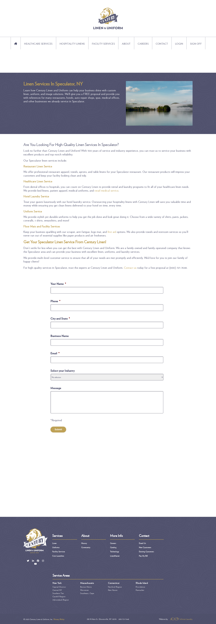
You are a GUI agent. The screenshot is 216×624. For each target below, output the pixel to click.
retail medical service (106, 190)
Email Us (142, 543)
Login (179, 43)
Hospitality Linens (72, 43)
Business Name (59, 336)
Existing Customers (146, 551)
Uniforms (55, 547)
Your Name (58, 284)
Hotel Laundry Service (36, 196)
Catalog (113, 547)
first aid (112, 232)
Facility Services (103, 43)
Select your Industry (62, 370)
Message (55, 388)
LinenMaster (115, 555)
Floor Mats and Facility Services (41, 226)
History (84, 543)
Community (85, 547)
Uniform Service (32, 211)
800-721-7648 (124, 618)
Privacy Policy (59, 619)
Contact (162, 43)
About (126, 43)
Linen (54, 543)
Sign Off (196, 43)
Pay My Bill (143, 555)
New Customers (145, 547)
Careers (143, 43)
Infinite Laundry (181, 618)
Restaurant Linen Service (37, 166)
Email (54, 353)
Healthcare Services (38, 43)
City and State (60, 318)
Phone (55, 301)
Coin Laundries (58, 555)
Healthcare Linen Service (37, 181)
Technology (114, 551)
